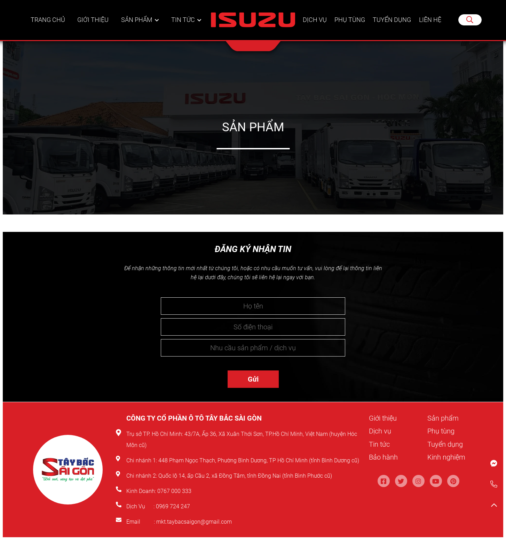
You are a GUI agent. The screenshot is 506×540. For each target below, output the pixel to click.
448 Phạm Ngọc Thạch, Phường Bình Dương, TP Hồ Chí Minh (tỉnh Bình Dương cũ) (258, 460)
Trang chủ (48, 20)
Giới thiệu (94, 20)
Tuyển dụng (392, 20)
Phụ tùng (349, 20)
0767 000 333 (175, 491)
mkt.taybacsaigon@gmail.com (194, 521)
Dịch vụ (314, 20)
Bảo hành (383, 457)
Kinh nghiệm (446, 457)
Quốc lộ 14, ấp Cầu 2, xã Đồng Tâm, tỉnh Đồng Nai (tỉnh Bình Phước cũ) (245, 475)
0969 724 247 (173, 506)
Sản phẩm (137, 20)
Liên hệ (430, 20)
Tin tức (183, 20)
